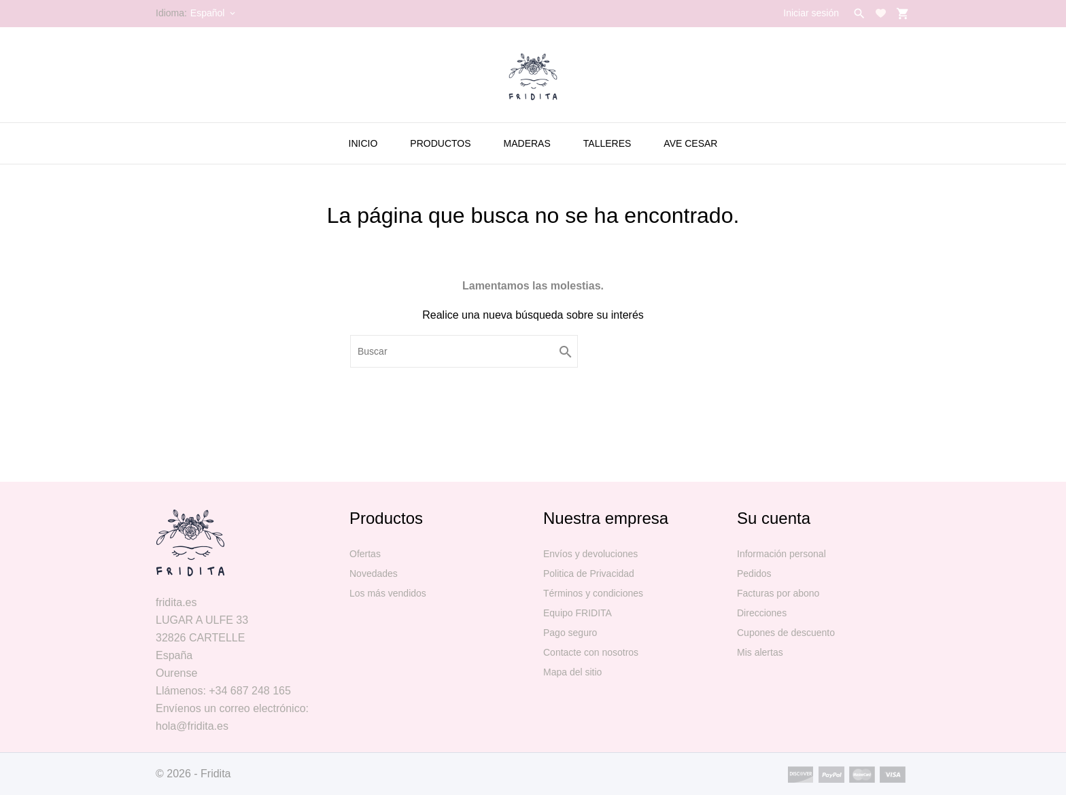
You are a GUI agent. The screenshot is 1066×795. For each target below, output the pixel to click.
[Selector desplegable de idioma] (213, 13)
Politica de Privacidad (588, 573)
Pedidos (754, 573)
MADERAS (527, 143)
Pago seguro (570, 632)
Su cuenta (773, 518)
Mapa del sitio (572, 672)
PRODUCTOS (440, 143)
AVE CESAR (690, 143)
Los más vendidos (387, 593)
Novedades (373, 573)
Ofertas (365, 553)
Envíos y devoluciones (590, 553)
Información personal (781, 553)
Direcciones (762, 612)
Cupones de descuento (786, 632)
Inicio (363, 143)
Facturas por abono (778, 593)
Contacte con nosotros (590, 652)
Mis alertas (760, 652)
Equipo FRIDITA (577, 612)
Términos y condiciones (593, 593)
